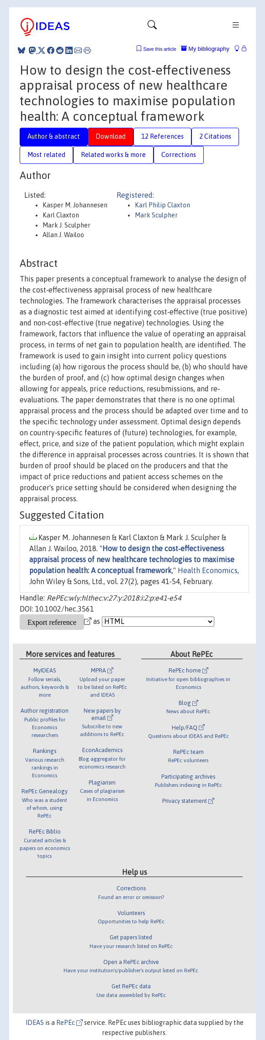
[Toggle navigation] (152, 27)
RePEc (69, 1022)
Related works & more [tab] (113, 154)
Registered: (135, 195)
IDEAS (35, 1022)
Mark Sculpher (156, 215)
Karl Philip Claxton (162, 205)
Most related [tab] (46, 154)
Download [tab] (110, 136)
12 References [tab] (162, 136)
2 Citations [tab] (215, 136)
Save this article (159, 49)
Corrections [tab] (178, 154)
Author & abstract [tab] (53, 136)
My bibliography (205, 48)
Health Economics (208, 570)
